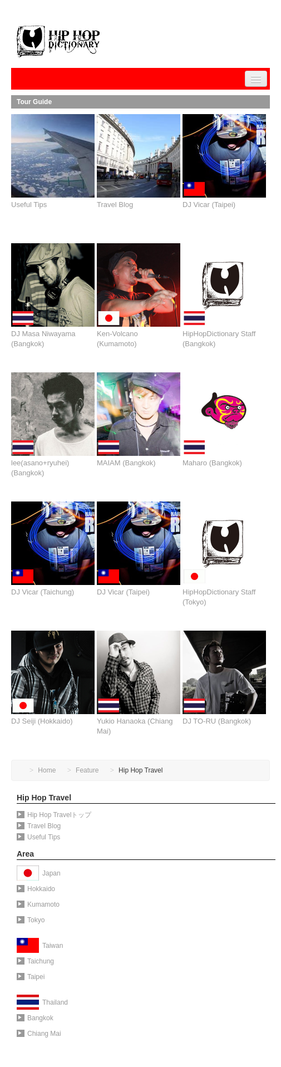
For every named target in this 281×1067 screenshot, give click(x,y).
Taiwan (52, 946)
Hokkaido (36, 889)
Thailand (55, 1002)
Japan (51, 873)
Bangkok (35, 1018)
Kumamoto (38, 904)
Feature (87, 770)
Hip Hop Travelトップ (54, 815)
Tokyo (31, 920)
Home (47, 770)
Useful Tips (38, 837)
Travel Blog (39, 826)
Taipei (31, 977)
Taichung (35, 961)
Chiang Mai (39, 1034)
